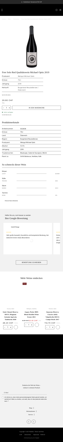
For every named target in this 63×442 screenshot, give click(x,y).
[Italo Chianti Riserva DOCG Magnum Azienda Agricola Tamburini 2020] (10, 294)
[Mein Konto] (56, 10)
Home (4, 19)
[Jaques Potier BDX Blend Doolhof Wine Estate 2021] (31, 294)
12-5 (21, 146)
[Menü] (2, 10)
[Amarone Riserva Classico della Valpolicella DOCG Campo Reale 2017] (52, 294)
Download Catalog (31, 201)
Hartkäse (35, 156)
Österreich (23, 135)
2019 (21, 149)
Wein (9, 19)
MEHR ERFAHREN (6, 95)
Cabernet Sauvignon (35, 153)
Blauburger (23, 153)
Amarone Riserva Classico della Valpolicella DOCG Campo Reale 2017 (52, 315)
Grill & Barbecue (25, 156)
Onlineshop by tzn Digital (31, 438)
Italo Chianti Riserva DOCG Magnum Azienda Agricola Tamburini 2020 (10, 315)
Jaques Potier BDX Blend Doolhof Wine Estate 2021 (31, 314)
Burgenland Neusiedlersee (29, 139)
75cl (21, 132)
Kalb (39, 156)
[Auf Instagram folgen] (34, 422)
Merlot (44, 153)
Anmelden (46, 392)
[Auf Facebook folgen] (29, 422)
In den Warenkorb (36, 108)
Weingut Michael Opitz (27, 142)
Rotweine (16, 19)
